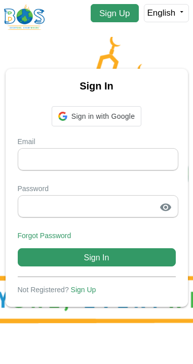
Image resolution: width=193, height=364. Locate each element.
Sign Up (114, 13)
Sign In (96, 257)
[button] (96, 116)
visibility (166, 207)
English (166, 13)
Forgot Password (44, 236)
